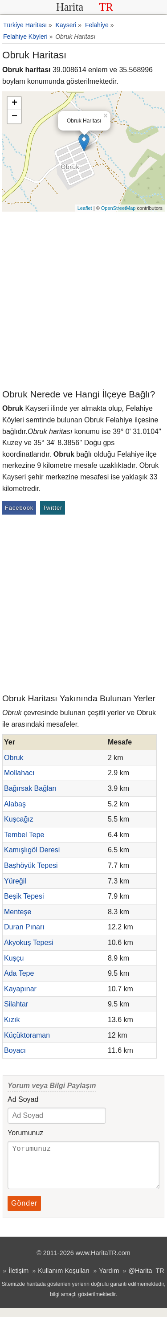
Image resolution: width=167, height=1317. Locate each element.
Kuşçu (14, 958)
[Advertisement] (83, 299)
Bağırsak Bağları (30, 788)
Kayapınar (20, 989)
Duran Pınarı (24, 927)
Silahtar (16, 1004)
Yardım (109, 1279)
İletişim (18, 1279)
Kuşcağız (18, 819)
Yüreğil (15, 881)
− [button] (14, 116)
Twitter (53, 507)
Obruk (14, 757)
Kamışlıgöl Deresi (32, 850)
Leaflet (84, 208)
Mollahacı (19, 773)
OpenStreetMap (118, 208)
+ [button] (14, 103)
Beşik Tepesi (24, 896)
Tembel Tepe (24, 834)
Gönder (24, 1212)
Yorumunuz (25, 1133)
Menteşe (17, 912)
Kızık (12, 1019)
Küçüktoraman (27, 1035)
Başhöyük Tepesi (31, 865)
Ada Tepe (19, 973)
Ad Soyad (23, 1099)
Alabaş (15, 804)
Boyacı (15, 1050)
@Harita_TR (146, 1279)
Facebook (19, 507)
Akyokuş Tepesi (28, 942)
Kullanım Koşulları (64, 1279)
